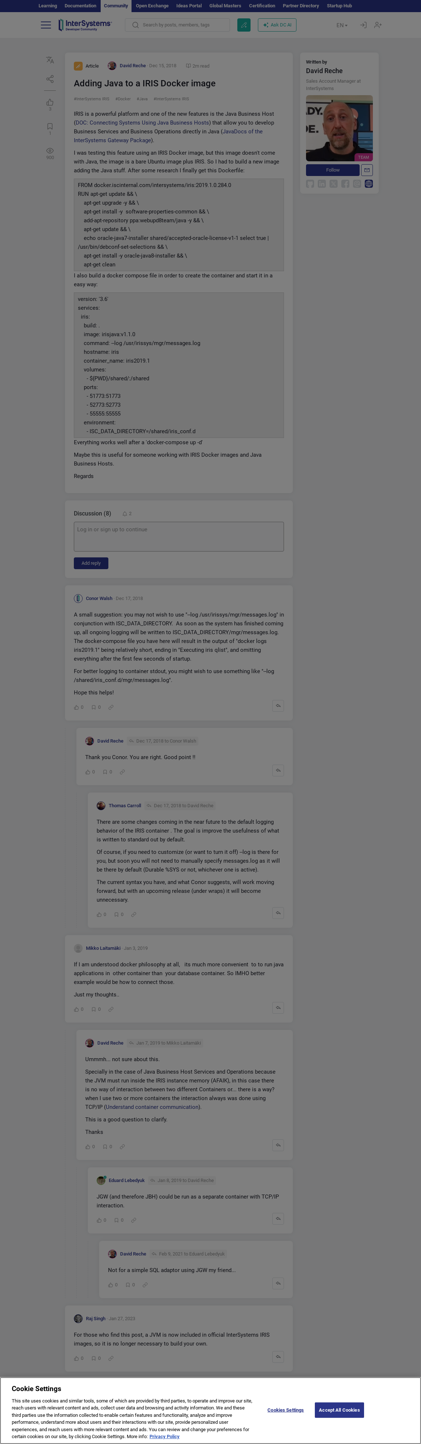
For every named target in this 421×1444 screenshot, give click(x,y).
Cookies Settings (285, 1417)
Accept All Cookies (339, 1417)
